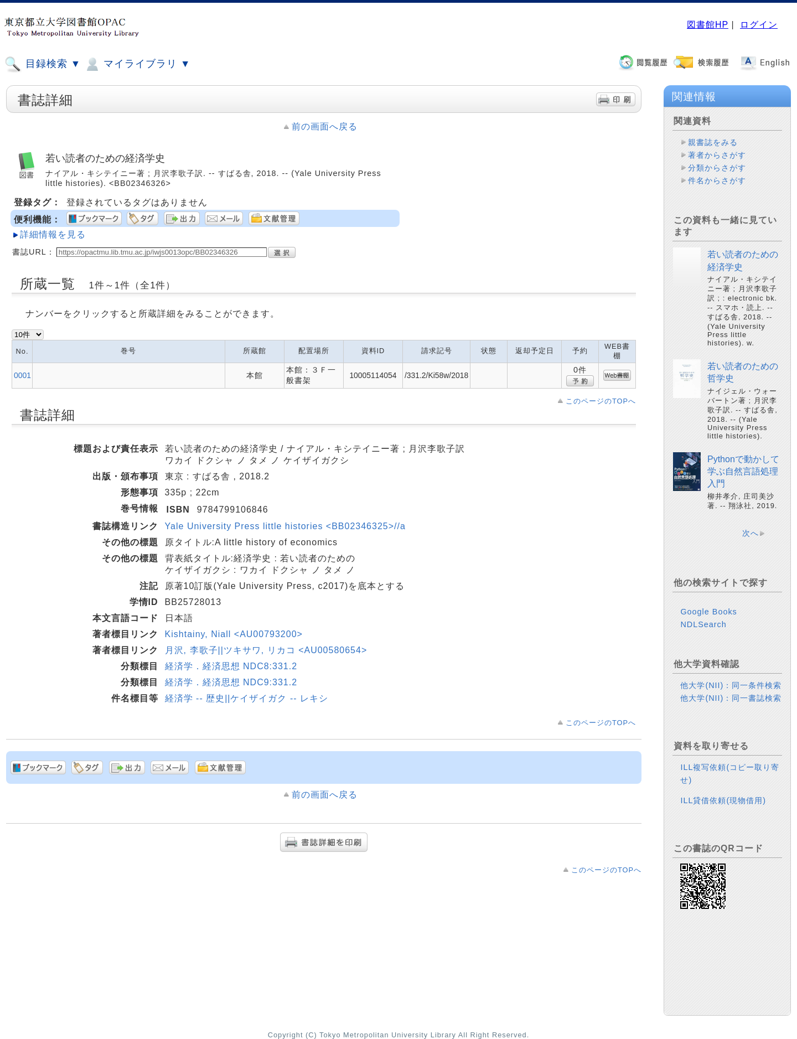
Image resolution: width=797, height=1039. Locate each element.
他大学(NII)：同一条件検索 (731, 685)
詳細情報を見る (53, 234)
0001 (22, 375)
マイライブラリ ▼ (137, 64)
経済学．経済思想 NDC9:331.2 (231, 682)
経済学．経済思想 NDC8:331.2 (231, 666)
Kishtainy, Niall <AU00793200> (234, 634)
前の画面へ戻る (325, 126)
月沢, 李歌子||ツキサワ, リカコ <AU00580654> (266, 650)
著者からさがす (717, 155)
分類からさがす (717, 167)
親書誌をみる (713, 142)
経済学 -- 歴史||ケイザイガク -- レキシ (246, 698)
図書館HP (707, 24)
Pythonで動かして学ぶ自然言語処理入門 (743, 471)
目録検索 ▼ (42, 64)
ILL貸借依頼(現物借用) (723, 800)
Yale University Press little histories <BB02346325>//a (285, 526)
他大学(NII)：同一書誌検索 (731, 698)
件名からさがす (717, 180)
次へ (750, 533)
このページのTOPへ (601, 401)
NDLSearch (703, 624)
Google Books (708, 611)
